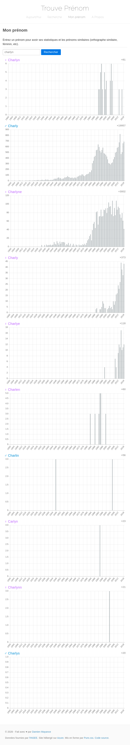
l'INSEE (33, 738)
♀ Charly (11, 258)
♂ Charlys (12, 653)
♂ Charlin (11, 455)
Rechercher (51, 52)
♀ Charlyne (13, 192)
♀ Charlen (12, 389)
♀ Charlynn (13, 587)
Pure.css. (89, 738)
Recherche (55, 17)
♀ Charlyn (12, 60)
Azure (60, 738)
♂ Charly (11, 126)
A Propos (98, 17)
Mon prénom (76, 17)
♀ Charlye (12, 324)
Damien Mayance (41, 731)
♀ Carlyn (11, 521)
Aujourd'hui (33, 17)
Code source (102, 738)
